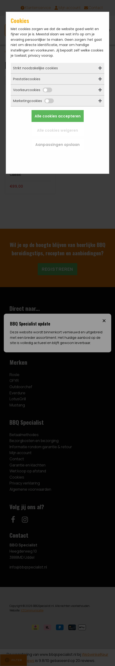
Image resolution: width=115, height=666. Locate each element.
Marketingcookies (33, 100)
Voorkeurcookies (32, 90)
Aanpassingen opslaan (57, 144)
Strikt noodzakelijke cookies (35, 68)
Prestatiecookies (26, 79)
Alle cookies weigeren (57, 130)
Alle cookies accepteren (58, 116)
